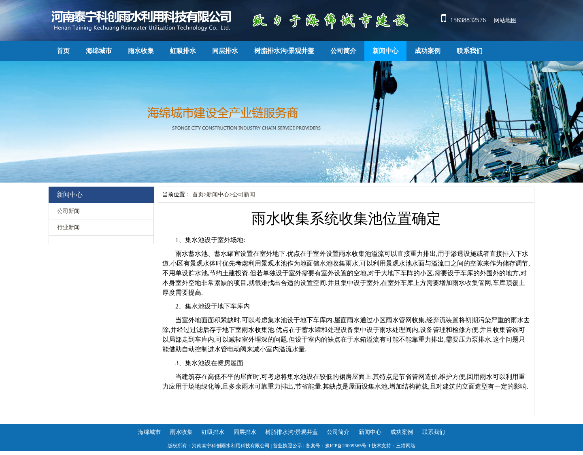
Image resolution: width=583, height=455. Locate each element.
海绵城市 (99, 50)
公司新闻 (68, 211)
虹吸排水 (183, 50)
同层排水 (225, 50)
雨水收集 (141, 50)
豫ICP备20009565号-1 (348, 446)
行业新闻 (68, 227)
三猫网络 (405, 446)
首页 (63, 50)
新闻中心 (385, 50)
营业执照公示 (287, 446)
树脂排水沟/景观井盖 (284, 50)
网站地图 (505, 20)
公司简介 (343, 50)
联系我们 (470, 50)
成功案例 (427, 50)
